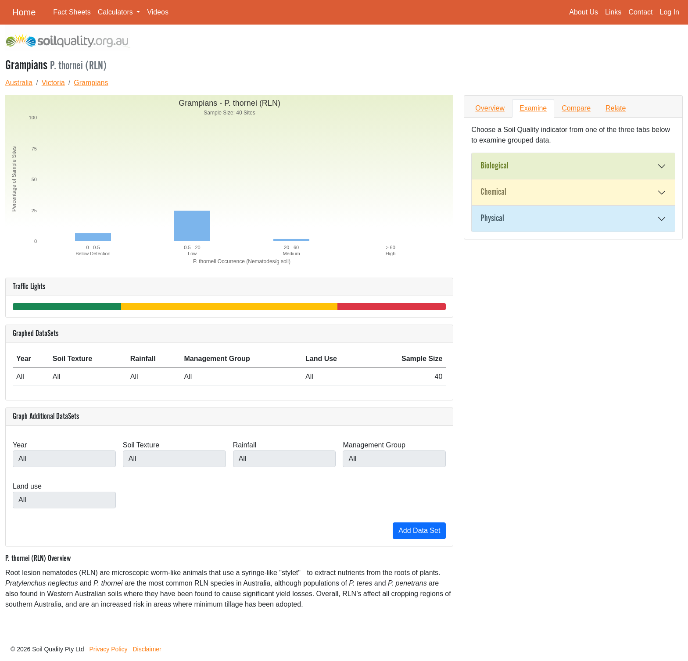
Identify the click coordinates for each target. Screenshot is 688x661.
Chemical (493, 192)
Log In (669, 12)
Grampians (91, 82)
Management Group (374, 445)
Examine (533, 108)
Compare (576, 108)
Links (613, 12)
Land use (27, 486)
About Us (583, 12)
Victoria (53, 82)
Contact (640, 12)
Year (20, 445)
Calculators (116, 12)
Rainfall (244, 445)
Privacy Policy (108, 649)
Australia (18, 82)
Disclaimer (147, 649)
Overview (490, 108)
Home (24, 12)
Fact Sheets (71, 12)
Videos (157, 12)
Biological (494, 166)
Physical (492, 218)
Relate (616, 108)
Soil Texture (141, 445)
